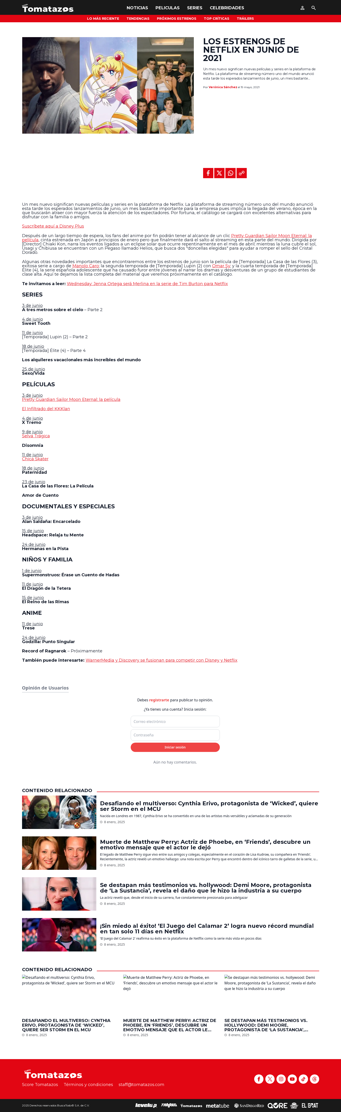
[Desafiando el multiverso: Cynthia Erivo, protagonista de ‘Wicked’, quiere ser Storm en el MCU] (59, 1080)
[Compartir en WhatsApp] (230, 173)
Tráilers (245, 18)
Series (194, 7)
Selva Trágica (36, 435)
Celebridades (227, 7)
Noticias (137, 7)
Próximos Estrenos (176, 18)
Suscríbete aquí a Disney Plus (53, 226)
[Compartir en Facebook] (208, 173)
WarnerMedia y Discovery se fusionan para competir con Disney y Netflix (161, 660)
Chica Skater (35, 458)
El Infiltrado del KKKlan (46, 408)
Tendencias (138, 18)
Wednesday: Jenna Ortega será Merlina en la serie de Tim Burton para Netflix (147, 283)
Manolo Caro (85, 265)
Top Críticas (216, 18)
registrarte (159, 968)
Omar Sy (221, 265)
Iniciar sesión (175, 1015)
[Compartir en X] (219, 173)
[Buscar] (313, 7)
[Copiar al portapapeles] (242, 173)
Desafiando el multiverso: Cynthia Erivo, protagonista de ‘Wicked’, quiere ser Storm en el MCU (209, 1074)
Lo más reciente (103, 18)
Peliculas (168, 7)
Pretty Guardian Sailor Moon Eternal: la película (71, 399)
